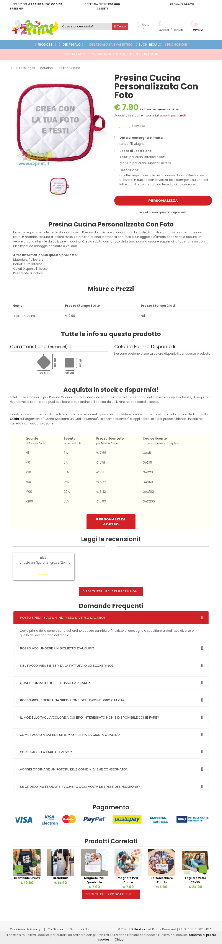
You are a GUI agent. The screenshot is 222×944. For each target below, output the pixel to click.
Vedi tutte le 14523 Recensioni (111, 591)
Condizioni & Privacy (25, 929)
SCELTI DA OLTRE (102, 6)
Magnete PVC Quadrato (94, 880)
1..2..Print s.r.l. (138, 929)
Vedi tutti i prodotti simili (111, 894)
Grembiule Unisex (27, 878)
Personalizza (163, 200)
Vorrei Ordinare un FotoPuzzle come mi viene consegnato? (74, 769)
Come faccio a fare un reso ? (46, 752)
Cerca (120, 26)
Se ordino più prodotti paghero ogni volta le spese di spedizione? (80, 787)
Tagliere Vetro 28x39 (195, 880)
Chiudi (119, 939)
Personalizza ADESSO (111, 521)
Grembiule (61, 878)
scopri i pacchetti (173, 115)
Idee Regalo (71, 44)
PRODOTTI (45, 44)
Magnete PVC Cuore (128, 880)
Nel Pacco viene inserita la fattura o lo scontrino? (66, 666)
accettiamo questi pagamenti (163, 212)
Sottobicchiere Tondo (161, 880)
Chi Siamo (55, 929)
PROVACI (182, 4)
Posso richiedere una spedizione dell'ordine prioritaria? (72, 700)
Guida (14, 419)
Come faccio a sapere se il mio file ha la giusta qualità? (70, 735)
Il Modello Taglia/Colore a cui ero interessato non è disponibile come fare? (89, 717)
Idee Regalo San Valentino (110, 44)
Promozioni (176, 44)
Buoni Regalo (148, 44)
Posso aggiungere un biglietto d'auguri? (57, 648)
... (198, 184)
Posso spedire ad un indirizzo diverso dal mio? (62, 618)
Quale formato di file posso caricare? (55, 683)
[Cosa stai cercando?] (86, 26)
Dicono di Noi (79, 929)
